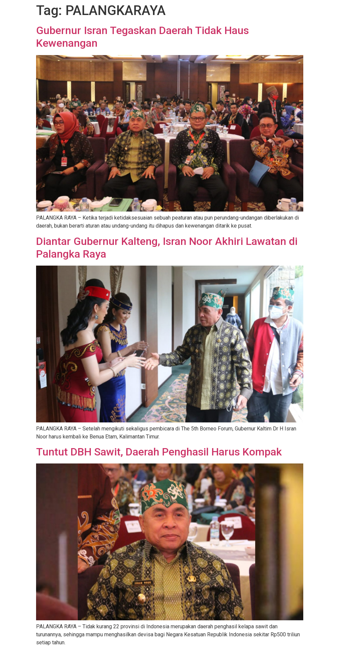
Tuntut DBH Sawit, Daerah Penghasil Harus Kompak (159, 451)
